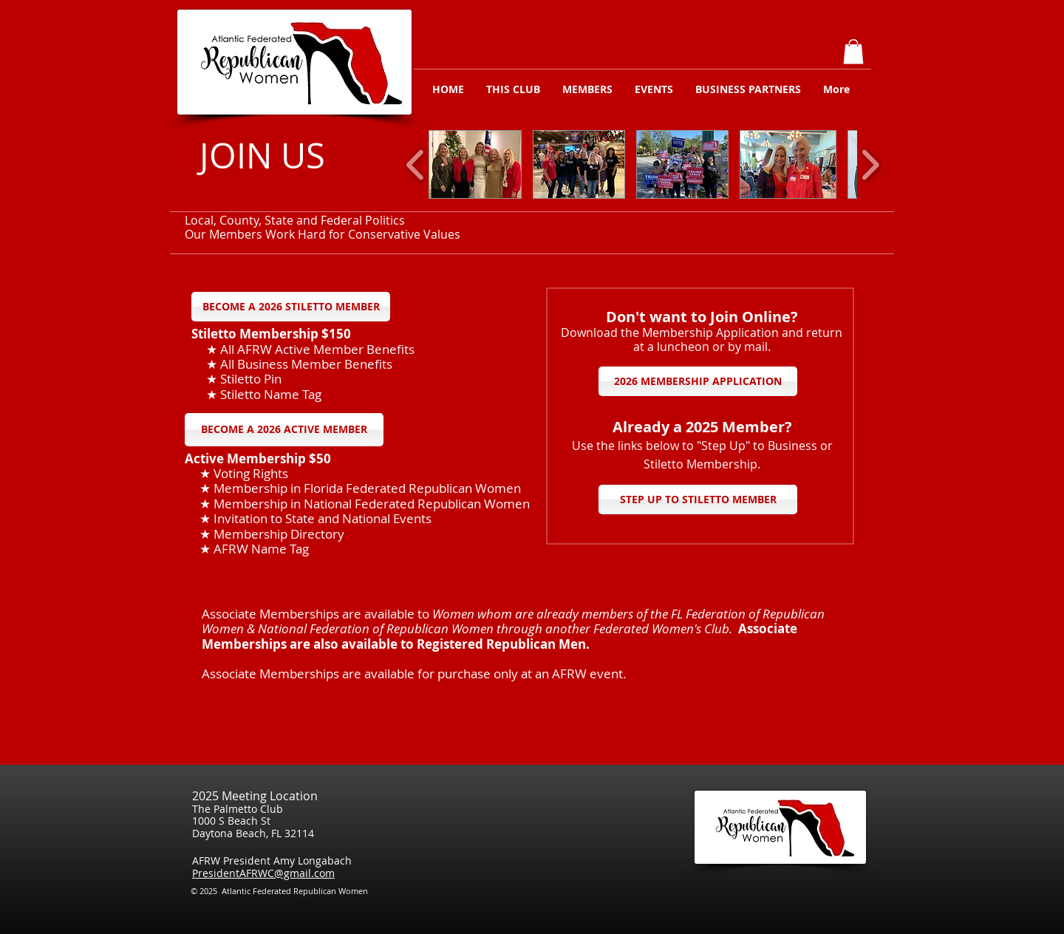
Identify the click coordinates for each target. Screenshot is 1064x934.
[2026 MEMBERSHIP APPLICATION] (697, 381)
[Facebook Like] (856, 895)
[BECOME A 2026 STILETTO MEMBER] (290, 306)
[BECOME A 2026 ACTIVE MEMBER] (284, 429)
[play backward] (415, 164)
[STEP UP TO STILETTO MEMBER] (697, 499)
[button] (853, 51)
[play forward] (870, 164)
